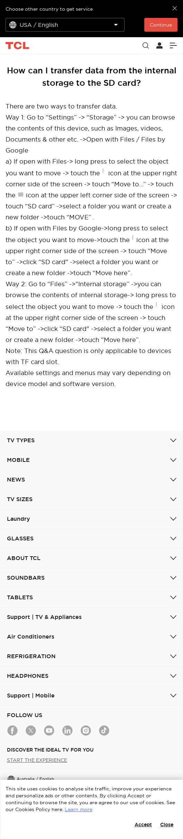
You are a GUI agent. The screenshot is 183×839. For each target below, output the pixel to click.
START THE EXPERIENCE (37, 760)
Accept (143, 824)
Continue (161, 25)
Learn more (78, 809)
